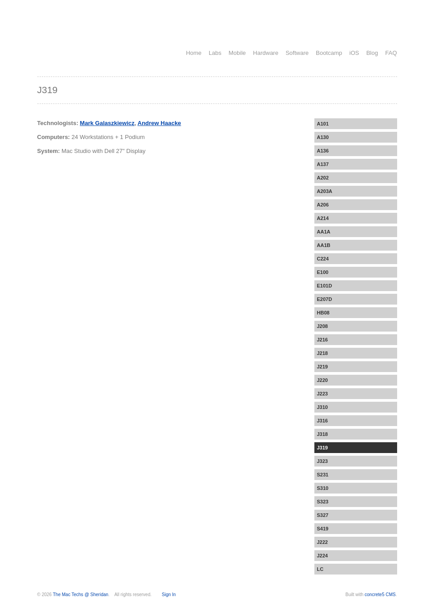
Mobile (237, 52)
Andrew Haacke (159, 123)
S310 (323, 488)
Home (193, 52)
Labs (215, 52)
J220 (322, 380)
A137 (323, 164)
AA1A (324, 231)
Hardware (265, 52)
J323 (322, 461)
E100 (323, 272)
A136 (323, 150)
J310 (322, 407)
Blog (372, 52)
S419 (323, 528)
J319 (322, 447)
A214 (323, 218)
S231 (323, 474)
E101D (324, 285)
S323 (323, 501)
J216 (322, 339)
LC (320, 569)
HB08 (323, 312)
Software (297, 52)
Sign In (169, 594)
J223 (322, 393)
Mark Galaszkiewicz (107, 123)
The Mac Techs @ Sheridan (80, 594)
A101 (323, 123)
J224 (322, 555)
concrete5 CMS (380, 594)
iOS (354, 52)
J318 (322, 434)
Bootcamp (329, 52)
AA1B (324, 245)
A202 (323, 177)
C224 (323, 258)
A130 (323, 137)
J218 (322, 353)
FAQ (391, 52)
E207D (324, 299)
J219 (322, 366)
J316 (322, 420)
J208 (322, 326)
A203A (324, 191)
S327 (323, 515)
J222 (322, 542)
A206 (323, 204)
